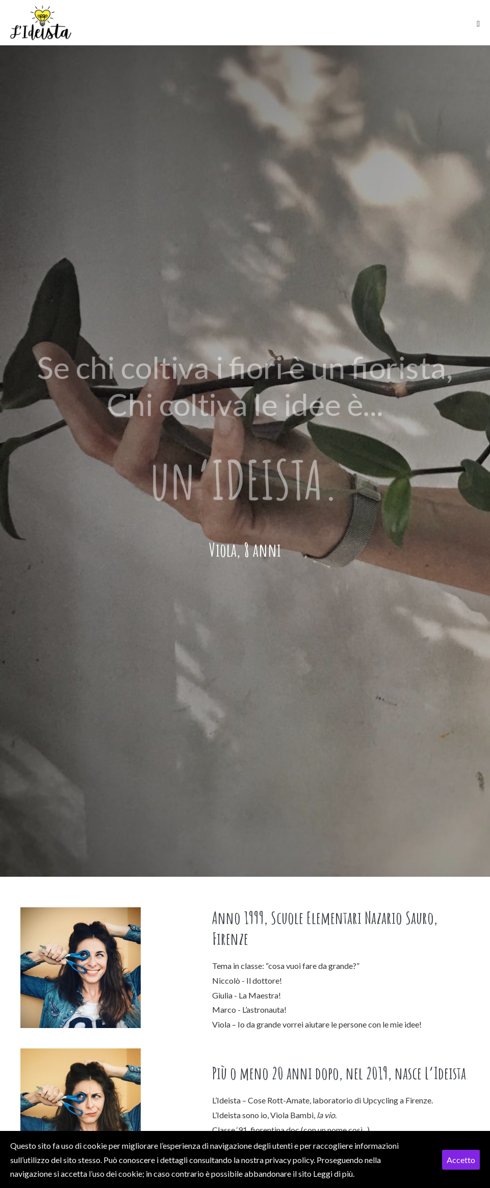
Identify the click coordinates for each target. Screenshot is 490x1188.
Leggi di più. (333, 1173)
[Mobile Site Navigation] (478, 24)
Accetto (461, 1160)
